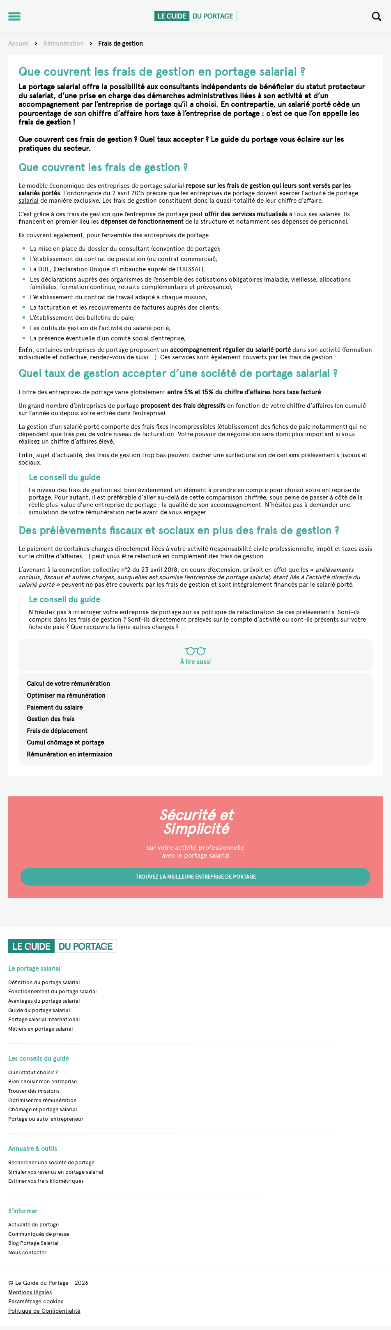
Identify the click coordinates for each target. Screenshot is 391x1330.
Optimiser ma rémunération (66, 695)
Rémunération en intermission (70, 754)
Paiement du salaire (55, 707)
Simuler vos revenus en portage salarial (55, 1172)
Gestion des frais (50, 719)
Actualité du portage (33, 1224)
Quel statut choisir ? (33, 1072)
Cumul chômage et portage (65, 742)
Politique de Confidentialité (44, 1311)
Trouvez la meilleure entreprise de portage (196, 877)
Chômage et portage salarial (42, 1109)
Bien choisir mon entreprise (42, 1081)
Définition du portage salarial (44, 982)
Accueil (18, 43)
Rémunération (63, 43)
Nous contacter (27, 1252)
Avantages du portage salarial (44, 1001)
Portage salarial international (44, 1019)
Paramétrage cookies (35, 1302)
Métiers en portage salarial (40, 1029)
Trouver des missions (34, 1091)
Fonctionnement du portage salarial (52, 991)
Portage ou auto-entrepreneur (45, 1119)
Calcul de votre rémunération (68, 683)
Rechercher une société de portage (51, 1162)
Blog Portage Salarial (33, 1243)
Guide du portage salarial (39, 1010)
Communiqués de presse (38, 1234)
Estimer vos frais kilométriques (46, 1181)
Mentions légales (30, 1292)
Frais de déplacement (57, 731)
